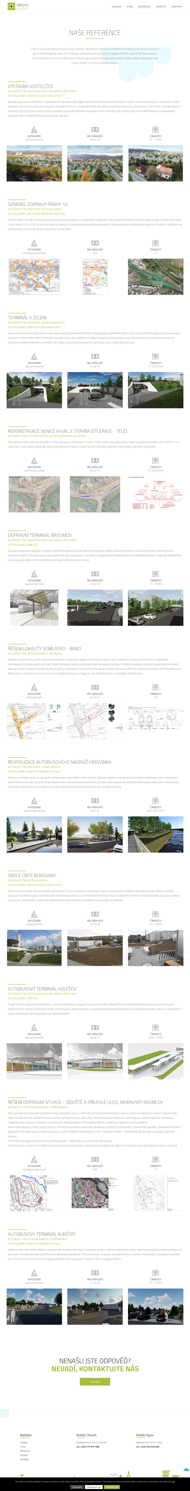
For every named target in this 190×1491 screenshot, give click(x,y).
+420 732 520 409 (149, 1446)
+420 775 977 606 (90, 1446)
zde (175, 1481)
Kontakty (95, 1382)
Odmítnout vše (94, 1486)
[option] (34, 163)
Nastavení (76, 1486)
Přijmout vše (112, 1486)
